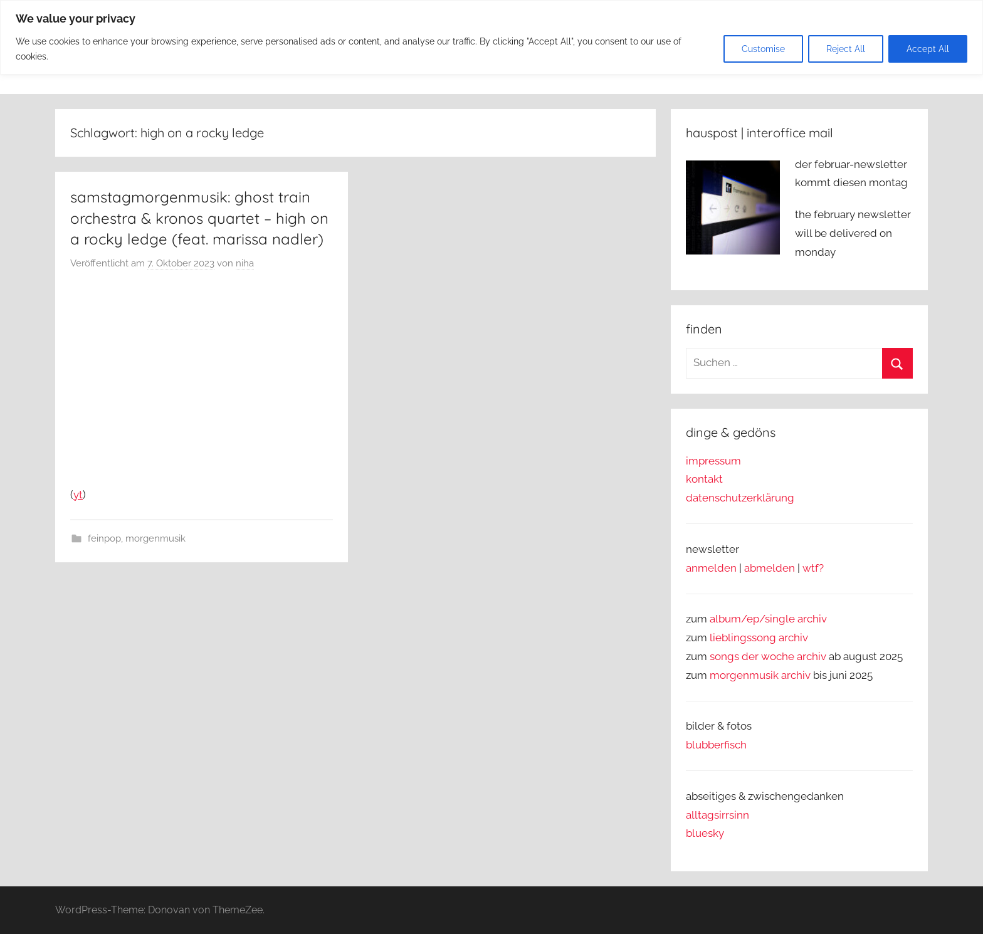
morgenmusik (155, 538)
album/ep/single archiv (768, 618)
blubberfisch (716, 744)
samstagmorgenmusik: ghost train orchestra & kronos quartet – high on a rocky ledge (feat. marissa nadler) (199, 217)
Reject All (845, 49)
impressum (713, 460)
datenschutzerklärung (740, 497)
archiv (793, 637)
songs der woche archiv (768, 656)
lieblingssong (744, 637)
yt (78, 494)
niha (245, 263)
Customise (763, 49)
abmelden (769, 568)
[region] (491, 37)
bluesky (705, 833)
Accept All (928, 49)
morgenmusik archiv (760, 675)
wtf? (813, 568)
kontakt (704, 479)
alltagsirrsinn (717, 815)
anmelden (711, 568)
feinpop (104, 538)
